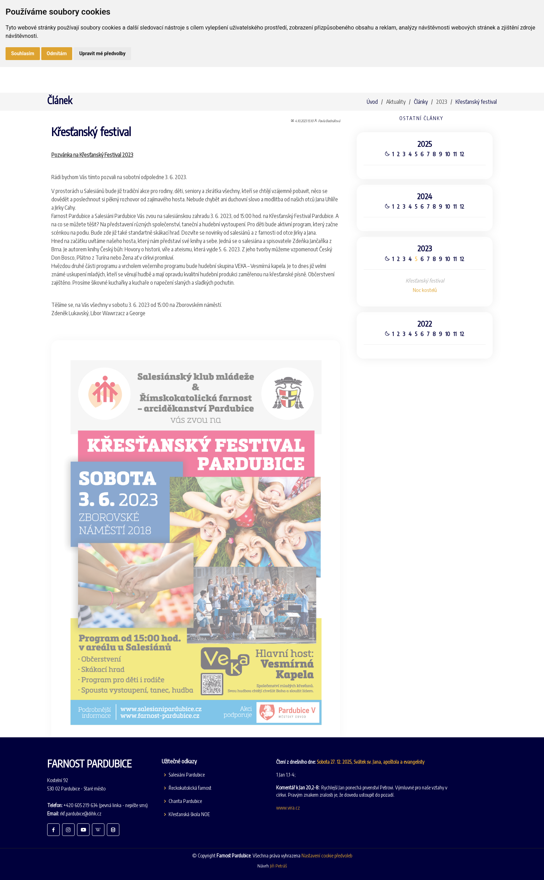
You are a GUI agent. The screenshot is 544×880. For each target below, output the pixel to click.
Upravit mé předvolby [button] (102, 53)
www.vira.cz (288, 808)
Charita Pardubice (185, 801)
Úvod (372, 101)
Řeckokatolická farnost (190, 788)
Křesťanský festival (476, 101)
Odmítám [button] (57, 53)
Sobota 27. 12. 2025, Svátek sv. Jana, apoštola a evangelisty (370, 762)
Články (421, 101)
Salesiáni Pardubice (187, 774)
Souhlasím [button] (22, 53)
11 (455, 152)
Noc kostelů (425, 291)
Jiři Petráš (278, 866)
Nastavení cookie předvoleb (326, 855)
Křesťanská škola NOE (189, 814)
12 (462, 152)
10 (447, 152)
